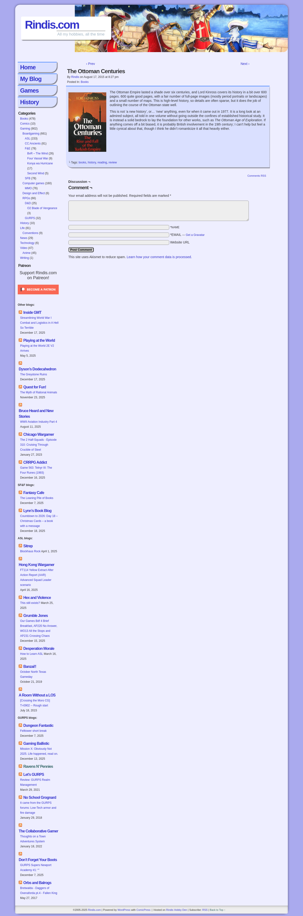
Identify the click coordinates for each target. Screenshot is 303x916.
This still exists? (30, 603)
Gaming (25, 128)
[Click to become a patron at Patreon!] (38, 295)
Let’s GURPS (33, 774)
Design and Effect (33, 193)
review (113, 162)
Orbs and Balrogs (37, 883)
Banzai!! (29, 667)
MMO (28, 188)
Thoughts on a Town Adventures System (33, 839)
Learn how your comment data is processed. (159, 257)
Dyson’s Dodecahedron (37, 369)
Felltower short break (33, 730)
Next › (245, 64)
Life (22, 228)
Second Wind (35, 173)
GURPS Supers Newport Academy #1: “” (35, 867)
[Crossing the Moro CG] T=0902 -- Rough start (35, 703)
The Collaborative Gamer (38, 831)
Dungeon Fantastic (38, 725)
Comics (25, 123)
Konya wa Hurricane (40, 163)
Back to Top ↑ (217, 909)
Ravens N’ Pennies (38, 766)
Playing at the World (39, 340)
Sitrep (27, 546)
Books (24, 118)
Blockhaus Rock (30, 551)
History (29, 102)
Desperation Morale (38, 649)
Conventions (30, 233)
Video (23, 248)
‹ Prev (90, 64)
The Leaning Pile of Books (36, 498)
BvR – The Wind (37, 153)
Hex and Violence (37, 598)
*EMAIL (187, 235)
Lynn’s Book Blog (37, 511)
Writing (24, 258)
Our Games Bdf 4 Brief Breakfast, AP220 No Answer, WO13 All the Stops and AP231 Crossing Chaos (38, 628)
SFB (27, 178)
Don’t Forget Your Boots (38, 860)
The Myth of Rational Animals (38, 392)
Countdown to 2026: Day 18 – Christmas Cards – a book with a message (39, 521)
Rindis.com (52, 24)
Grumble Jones (35, 616)
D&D (28, 203)
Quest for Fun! (34, 387)
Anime (26, 253)
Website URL (180, 242)
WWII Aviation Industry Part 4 (38, 421)
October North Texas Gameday (33, 674)
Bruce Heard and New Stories (36, 413)
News (23, 238)
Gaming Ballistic (36, 743)
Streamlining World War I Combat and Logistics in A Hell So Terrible (39, 322)
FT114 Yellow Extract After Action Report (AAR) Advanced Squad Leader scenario (36, 577)
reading (102, 162)
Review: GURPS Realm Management (35, 782)
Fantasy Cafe (33, 493)
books (82, 162)
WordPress (123, 909)
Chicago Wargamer (38, 434)
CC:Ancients (33, 143)
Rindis (75, 77)
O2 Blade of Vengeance (42, 208)
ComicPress (143, 909)
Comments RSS (256, 175)
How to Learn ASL (31, 654)
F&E (27, 148)
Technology (27, 243)
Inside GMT (32, 312)
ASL (27, 138)
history (92, 162)
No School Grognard (39, 797)
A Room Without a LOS (37, 695)
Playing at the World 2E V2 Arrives (37, 348)
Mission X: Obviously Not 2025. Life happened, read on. (39, 751)
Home (28, 67)
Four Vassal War (37, 158)
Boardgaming (30, 133)
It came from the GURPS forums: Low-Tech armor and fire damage (38, 807)
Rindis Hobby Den (176, 909)
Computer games (33, 183)
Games (29, 90)
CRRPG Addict (35, 462)
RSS (205, 909)
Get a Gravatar (195, 235)
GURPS (30, 218)
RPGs (26, 198)
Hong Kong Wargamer (36, 565)
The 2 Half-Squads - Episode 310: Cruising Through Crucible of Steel (38, 444)
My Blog (30, 79)
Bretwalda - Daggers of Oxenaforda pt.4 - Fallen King (38, 890)
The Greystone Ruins (33, 374)
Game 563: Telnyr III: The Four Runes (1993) (36, 470)
